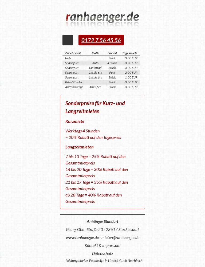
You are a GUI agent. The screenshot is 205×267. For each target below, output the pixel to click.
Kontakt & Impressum (102, 245)
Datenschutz (102, 253)
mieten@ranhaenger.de (120, 237)
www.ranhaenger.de (82, 237)
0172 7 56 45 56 (101, 40)
